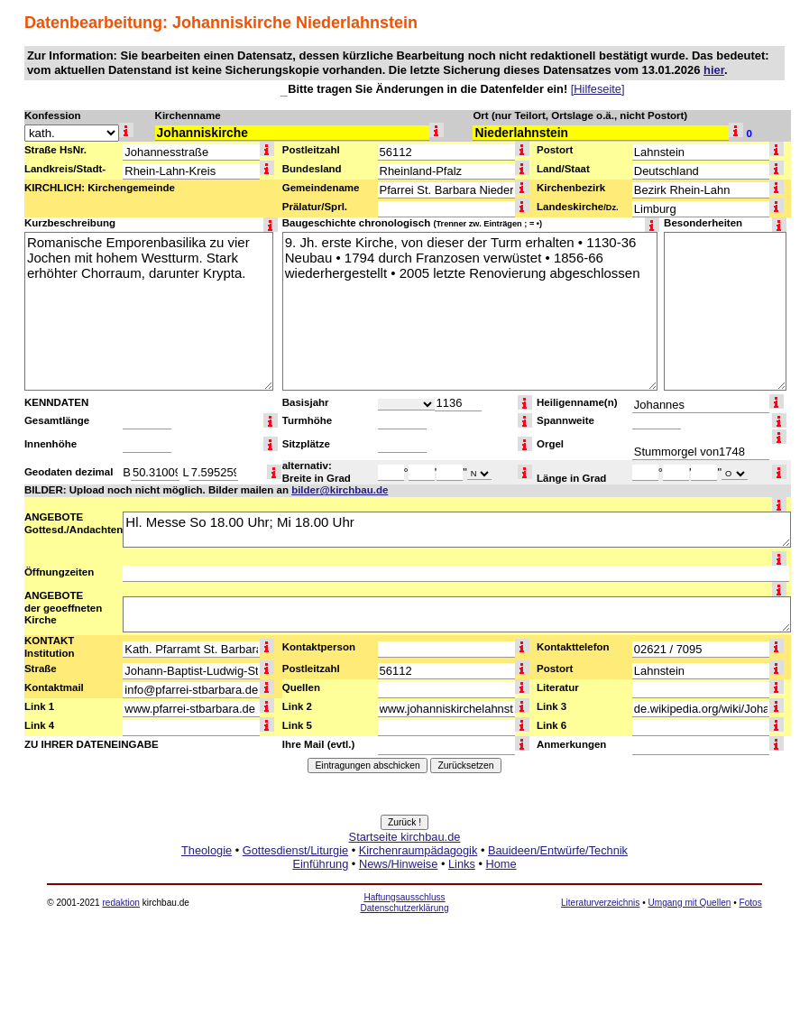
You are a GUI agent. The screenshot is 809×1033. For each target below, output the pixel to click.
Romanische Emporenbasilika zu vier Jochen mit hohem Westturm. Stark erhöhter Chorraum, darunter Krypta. (148, 311)
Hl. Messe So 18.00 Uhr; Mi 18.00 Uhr (457, 530)
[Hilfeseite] (598, 89)
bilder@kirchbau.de (339, 489)
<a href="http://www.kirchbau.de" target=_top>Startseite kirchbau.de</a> (404, 870)
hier (713, 70)
